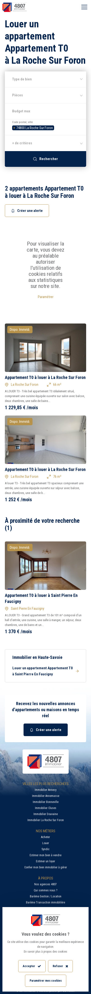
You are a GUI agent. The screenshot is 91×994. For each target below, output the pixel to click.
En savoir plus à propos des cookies (45, 951)
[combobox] (45, 127)
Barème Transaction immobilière (45, 902)
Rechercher (45, 159)
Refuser (60, 966)
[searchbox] (56, 127)
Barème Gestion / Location (45, 896)
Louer (45, 843)
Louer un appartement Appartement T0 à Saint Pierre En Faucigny (45, 671)
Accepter (32, 966)
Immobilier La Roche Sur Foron (45, 820)
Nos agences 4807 (45, 884)
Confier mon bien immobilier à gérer (45, 867)
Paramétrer (45, 297)
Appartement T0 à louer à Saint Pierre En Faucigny (41, 598)
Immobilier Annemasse (45, 796)
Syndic (45, 849)
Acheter (45, 837)
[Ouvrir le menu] (84, 7)
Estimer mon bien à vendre (45, 855)
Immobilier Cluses (45, 808)
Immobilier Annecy (46, 790)
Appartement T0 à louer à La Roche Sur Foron (45, 377)
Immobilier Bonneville (45, 802)
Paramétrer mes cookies (46, 980)
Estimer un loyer (45, 861)
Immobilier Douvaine (45, 814)
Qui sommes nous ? (45, 890)
